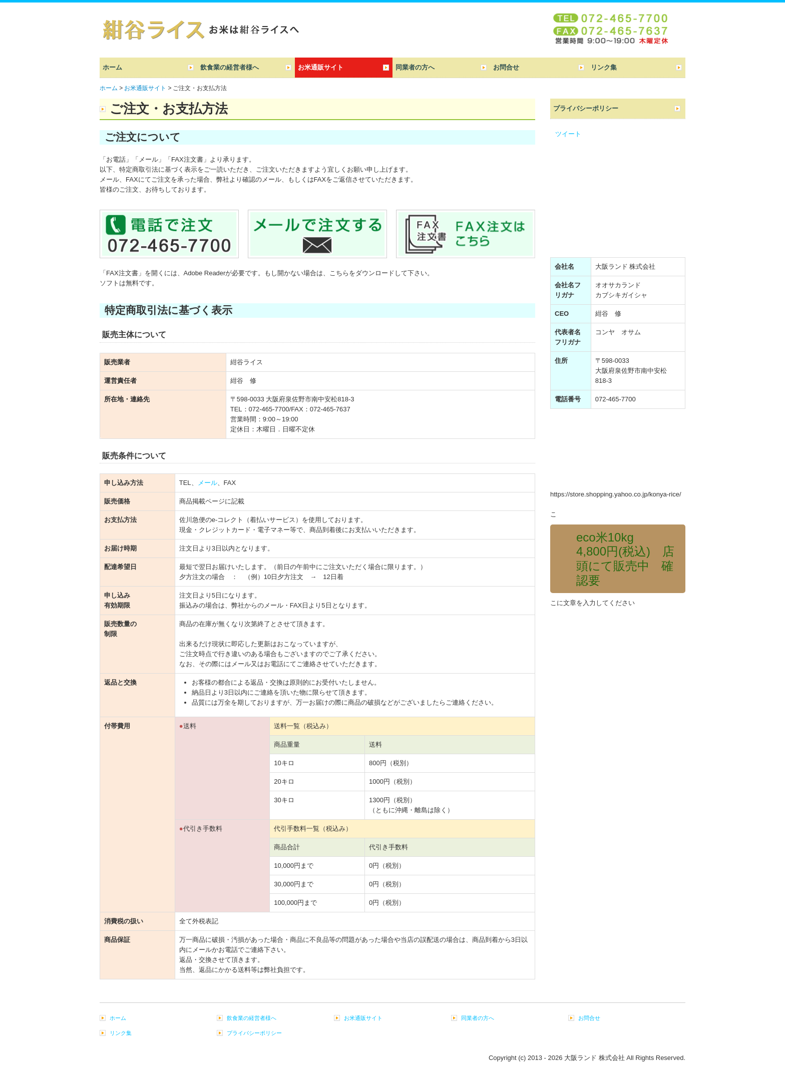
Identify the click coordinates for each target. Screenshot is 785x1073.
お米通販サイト (320, 67)
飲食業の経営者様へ (229, 67)
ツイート (568, 134)
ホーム (112, 67)
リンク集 (604, 67)
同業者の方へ (415, 67)
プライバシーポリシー (585, 108)
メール (207, 482)
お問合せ (506, 67)
